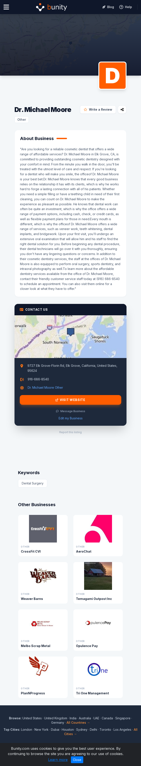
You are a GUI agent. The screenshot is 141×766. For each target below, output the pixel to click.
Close (77, 760)
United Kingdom (55, 718)
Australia (85, 718)
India (73, 718)
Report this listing (70, 432)
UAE (96, 718)
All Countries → (78, 722)
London (26, 729)
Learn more (58, 759)
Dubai (55, 729)
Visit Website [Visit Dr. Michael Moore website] (70, 400)
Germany (57, 722)
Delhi (93, 729)
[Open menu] (6, 7)
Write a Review (98, 109)
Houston (68, 729)
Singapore (122, 718)
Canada (107, 718)
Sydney (81, 729)
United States (32, 718)
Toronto (105, 729)
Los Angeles (122, 729)
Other (21, 119)
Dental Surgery (32, 483)
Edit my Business (71, 418)
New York (41, 729)
